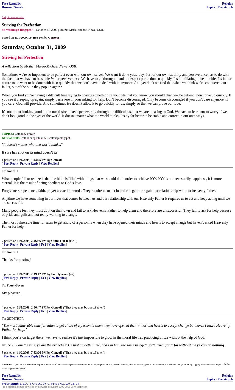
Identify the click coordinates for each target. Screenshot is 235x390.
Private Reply (29, 163)
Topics (211, 7)
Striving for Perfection (22, 57)
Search (18, 7)
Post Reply (11, 163)
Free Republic (11, 3)
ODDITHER (59, 241)
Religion (227, 3)
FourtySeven (59, 274)
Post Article (225, 7)
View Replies (49, 163)
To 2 (43, 356)
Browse (7, 7)
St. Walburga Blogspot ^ (18, 29)
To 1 (43, 244)
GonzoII (56, 160)
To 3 (43, 311)
